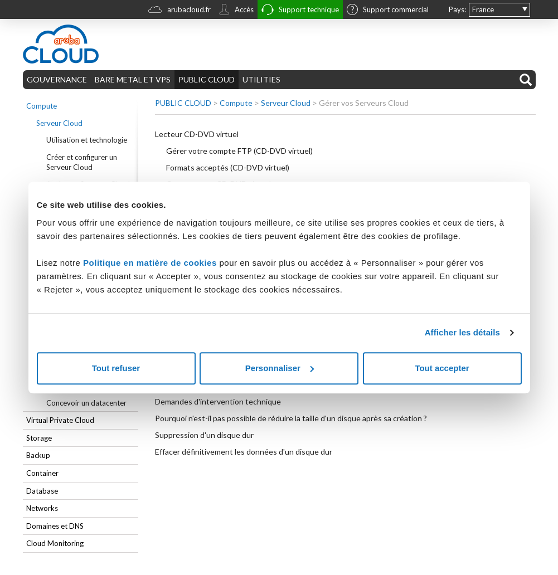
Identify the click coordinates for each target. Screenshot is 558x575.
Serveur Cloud (59, 123)
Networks (42, 508)
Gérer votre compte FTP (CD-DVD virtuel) (239, 150)
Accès (236, 10)
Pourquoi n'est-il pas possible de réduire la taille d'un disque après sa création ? (291, 418)
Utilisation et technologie (86, 139)
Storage (39, 437)
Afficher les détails (462, 332)
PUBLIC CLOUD (206, 79)
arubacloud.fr (179, 11)
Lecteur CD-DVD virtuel (197, 134)
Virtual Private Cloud (60, 420)
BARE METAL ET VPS (133, 79)
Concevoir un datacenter (86, 402)
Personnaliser (279, 368)
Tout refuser (116, 368)
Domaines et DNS (55, 526)
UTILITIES (261, 79)
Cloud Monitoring (55, 543)
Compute (41, 105)
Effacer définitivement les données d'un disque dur (243, 451)
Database (42, 490)
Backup (38, 455)
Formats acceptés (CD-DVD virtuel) (227, 167)
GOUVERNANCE (57, 79)
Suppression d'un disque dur (204, 435)
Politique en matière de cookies (151, 262)
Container (42, 473)
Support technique (300, 10)
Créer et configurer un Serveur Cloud (81, 162)
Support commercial (388, 10)
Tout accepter (442, 368)
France (483, 9)
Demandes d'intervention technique (218, 401)
